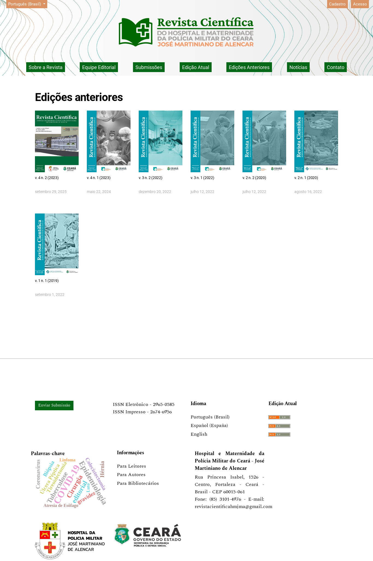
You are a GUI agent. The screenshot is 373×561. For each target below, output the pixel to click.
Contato (335, 67)
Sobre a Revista (46, 67)
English (199, 434)
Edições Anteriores (249, 67)
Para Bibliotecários (138, 483)
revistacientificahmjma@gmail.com (233, 506)
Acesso (360, 4)
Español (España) (209, 425)
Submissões (148, 67)
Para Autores (131, 474)
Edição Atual (195, 67)
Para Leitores (131, 466)
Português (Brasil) (27, 4)
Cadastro (337, 4)
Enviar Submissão (54, 405)
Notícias (298, 67)
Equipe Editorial (99, 67)
